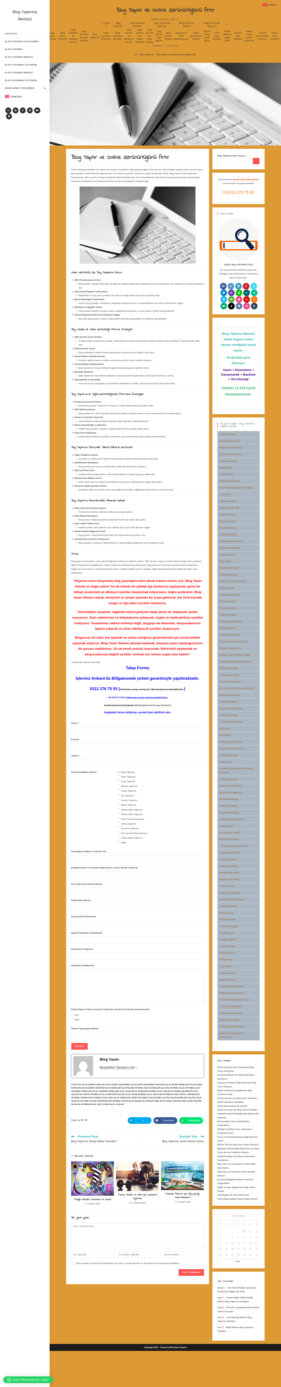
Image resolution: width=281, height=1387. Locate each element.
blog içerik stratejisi (51, 36)
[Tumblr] (254, 306)
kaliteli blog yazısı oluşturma (249, 36)
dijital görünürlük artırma (195, 36)
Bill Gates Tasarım (178, 1347)
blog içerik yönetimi (62, 36)
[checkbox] (119, 772)
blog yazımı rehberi (168, 36)
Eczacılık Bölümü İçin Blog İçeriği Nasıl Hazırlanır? (182, 1195)
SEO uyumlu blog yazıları (110, 1104)
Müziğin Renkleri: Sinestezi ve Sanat (92, 1199)
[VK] (239, 306)
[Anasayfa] (135, 54)
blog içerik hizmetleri (177, 1085)
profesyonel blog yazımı (159, 1101)
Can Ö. (220, 1327)
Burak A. (221, 1288)
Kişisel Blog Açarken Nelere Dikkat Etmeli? (237, 1199)
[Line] (239, 293)
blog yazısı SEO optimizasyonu (181, 36)
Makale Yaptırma (129, 786)
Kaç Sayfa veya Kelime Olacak (86, 884)
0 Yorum (157, 46)
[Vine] (254, 293)
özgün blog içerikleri (274, 36)
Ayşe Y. (220, 1297)
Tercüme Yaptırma (129, 828)
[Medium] (223, 306)
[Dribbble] (246, 306)
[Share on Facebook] (165, 1120)
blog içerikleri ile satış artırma (84, 36)
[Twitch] (231, 293)
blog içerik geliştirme (118, 1085)
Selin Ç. (221, 1317)
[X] (8, 110)
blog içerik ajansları (93, 1085)
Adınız (75, 723)
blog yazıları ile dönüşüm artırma (129, 36)
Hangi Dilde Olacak (81, 900)
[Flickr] (239, 299)
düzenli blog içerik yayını (207, 36)
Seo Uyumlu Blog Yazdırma (134, 833)
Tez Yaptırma (127, 795)
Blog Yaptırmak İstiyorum (162, 24)
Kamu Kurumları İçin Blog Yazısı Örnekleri (237, 1110)
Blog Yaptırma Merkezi (137, 24)
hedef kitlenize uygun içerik (227, 36)
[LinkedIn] (30, 110)
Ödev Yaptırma (128, 777)
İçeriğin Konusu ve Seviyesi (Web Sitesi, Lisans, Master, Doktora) (104, 867)
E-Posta (75, 739)
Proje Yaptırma (128, 781)
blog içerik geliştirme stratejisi (148, 1085)
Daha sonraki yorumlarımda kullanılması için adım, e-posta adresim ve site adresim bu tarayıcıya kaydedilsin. (128, 1263)
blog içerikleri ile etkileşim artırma (73, 36)
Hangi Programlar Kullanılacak (86, 933)
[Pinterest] (246, 286)
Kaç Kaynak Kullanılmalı (83, 916)
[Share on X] (139, 1120)
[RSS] (254, 299)
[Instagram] (23, 110)
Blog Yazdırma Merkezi (187, 24)
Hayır (77, 1019)
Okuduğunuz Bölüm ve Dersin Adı (88, 851)
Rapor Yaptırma (128, 805)
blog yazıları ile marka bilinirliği (139, 36)
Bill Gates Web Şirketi (247, 179)
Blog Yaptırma (118, 24)
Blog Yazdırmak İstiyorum (212, 24)
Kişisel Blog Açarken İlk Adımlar (232, 1106)
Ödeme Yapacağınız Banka (84, 1028)
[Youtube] (37, 110)
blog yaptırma (94, 36)
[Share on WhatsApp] (191, 1120)
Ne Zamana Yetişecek (82, 949)
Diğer (123, 842)
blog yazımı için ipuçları (159, 36)
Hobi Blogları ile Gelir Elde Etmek (233, 1195)
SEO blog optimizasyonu (83, 1104)
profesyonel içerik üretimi (187, 1101)
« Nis (237, 1261)
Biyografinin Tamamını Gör (117, 1067)
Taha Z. (220, 1307)
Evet (77, 1015)
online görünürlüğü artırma (262, 36)
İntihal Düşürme (128, 824)
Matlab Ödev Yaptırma (131, 809)
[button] (28, 1379)
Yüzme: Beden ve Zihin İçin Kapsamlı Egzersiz (137, 1196)
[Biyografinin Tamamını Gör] (136, 1067)
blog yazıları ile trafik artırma (150, 36)
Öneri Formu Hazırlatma (132, 819)
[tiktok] (231, 306)
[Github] (231, 299)
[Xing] (246, 293)
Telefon (75, 755)
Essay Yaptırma (128, 791)
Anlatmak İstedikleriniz (82, 965)
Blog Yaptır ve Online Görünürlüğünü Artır (176, 54)
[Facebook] (16, 110)
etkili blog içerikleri (217, 36)
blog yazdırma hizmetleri (106, 36)
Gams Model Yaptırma (131, 838)
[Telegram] (9, 116)
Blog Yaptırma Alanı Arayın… (232, 155)
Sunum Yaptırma (129, 800)
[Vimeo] (223, 299)
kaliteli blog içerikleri (237, 36)
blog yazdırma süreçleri (117, 36)
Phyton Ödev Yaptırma (132, 814)
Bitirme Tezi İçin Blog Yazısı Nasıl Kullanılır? (238, 1144)
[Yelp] (246, 299)
